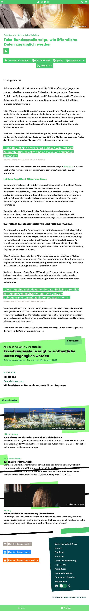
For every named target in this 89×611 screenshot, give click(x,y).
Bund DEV (68, 166)
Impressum (60, 564)
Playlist (67, 608)
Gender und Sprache (65, 577)
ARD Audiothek (41, 60)
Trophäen (59, 556)
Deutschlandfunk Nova (66, 544)
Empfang (59, 552)
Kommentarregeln (63, 573)
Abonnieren (44, 65)
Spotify (58, 60)
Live (23, 608)
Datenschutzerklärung (65, 560)
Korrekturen (60, 569)
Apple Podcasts (75, 60)
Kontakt (58, 548)
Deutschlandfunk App (17, 60)
